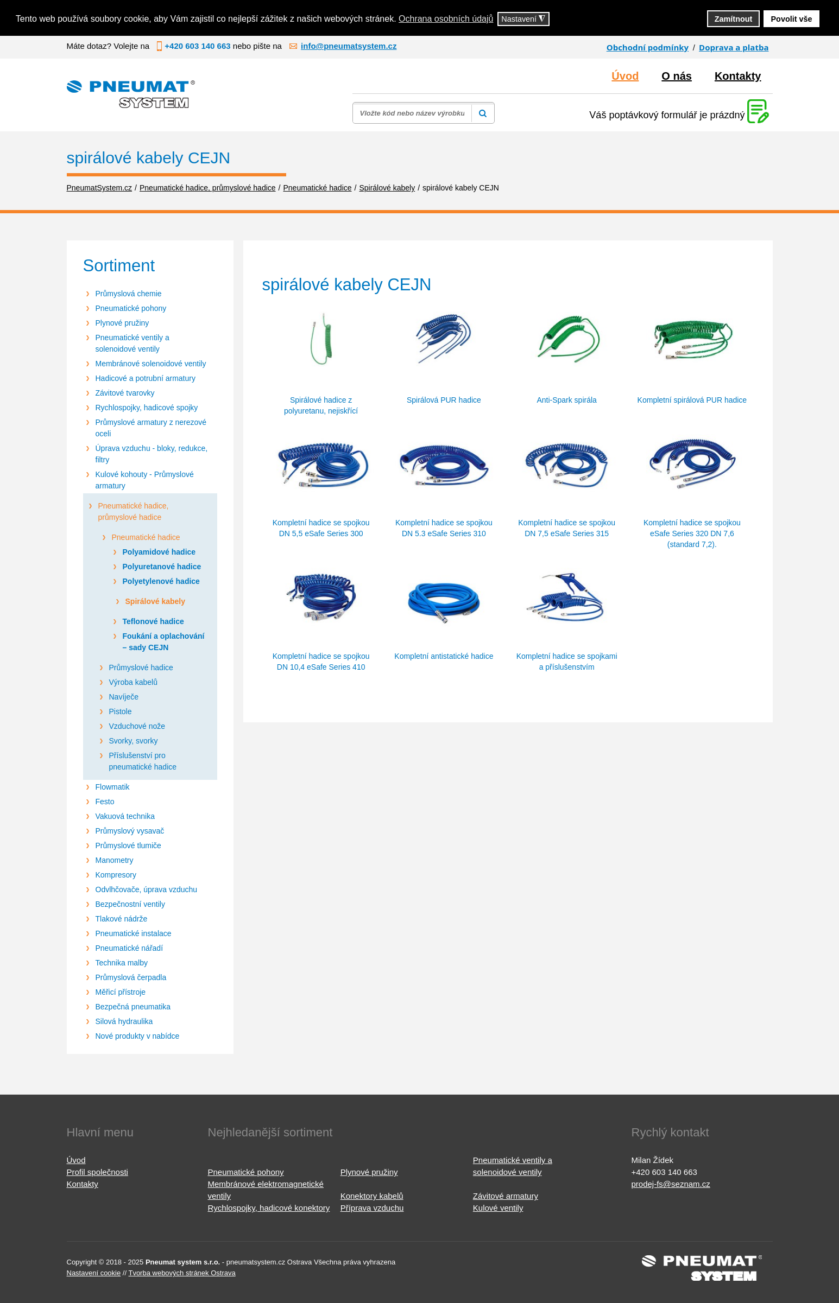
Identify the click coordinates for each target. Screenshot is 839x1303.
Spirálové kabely (155, 601)
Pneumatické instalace (134, 933)
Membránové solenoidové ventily (151, 363)
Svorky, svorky (133, 740)
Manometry (115, 860)
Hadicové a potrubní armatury (145, 378)
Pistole (120, 711)
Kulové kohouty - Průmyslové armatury (145, 480)
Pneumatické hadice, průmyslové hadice (133, 511)
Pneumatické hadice (146, 537)
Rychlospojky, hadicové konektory (269, 1207)
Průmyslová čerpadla (131, 977)
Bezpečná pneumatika (133, 1006)
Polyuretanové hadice (162, 566)
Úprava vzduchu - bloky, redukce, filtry (152, 454)
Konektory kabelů (371, 1195)
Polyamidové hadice (159, 552)
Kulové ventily (498, 1207)
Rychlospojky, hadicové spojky (147, 407)
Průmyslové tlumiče (128, 845)
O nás (676, 76)
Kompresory (116, 874)
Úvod (625, 76)
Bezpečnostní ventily (130, 904)
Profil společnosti (97, 1172)
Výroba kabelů (133, 682)
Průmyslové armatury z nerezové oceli (151, 428)
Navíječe (123, 696)
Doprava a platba (733, 47)
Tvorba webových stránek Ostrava (181, 1273)
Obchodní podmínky (648, 47)
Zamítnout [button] (734, 19)
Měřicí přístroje (121, 992)
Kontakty (738, 76)
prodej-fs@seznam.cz (671, 1183)
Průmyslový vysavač (130, 831)
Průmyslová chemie (129, 293)
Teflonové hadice (153, 621)
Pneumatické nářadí (129, 948)
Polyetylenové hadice (161, 581)
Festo (105, 801)
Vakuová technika (125, 816)
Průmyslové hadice (141, 667)
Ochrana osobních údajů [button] (446, 18)
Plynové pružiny (122, 323)
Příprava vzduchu (372, 1207)
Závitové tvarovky (125, 393)
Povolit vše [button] (791, 19)
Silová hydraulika (124, 1021)
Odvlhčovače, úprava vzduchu (147, 889)
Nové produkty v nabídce (138, 1036)
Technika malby (122, 962)
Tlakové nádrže (122, 918)
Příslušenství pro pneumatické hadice (143, 761)
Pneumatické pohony (131, 308)
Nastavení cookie (94, 1273)
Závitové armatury (505, 1195)
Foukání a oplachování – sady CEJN (164, 642)
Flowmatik (113, 787)
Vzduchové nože (137, 726)
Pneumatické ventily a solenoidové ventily (132, 343)
